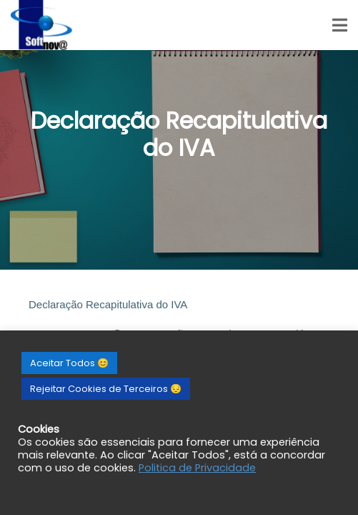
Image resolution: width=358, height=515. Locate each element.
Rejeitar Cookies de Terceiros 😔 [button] (106, 389)
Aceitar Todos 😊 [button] (69, 363)
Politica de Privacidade (197, 467)
